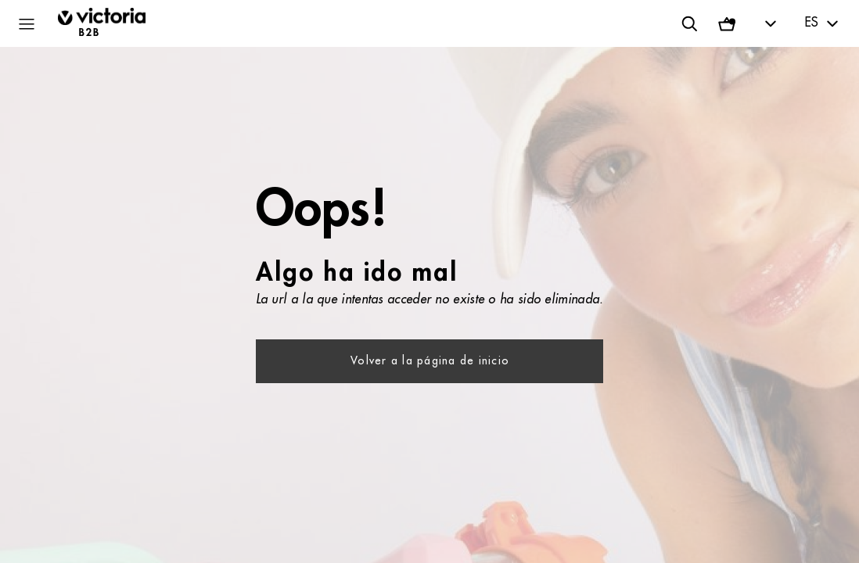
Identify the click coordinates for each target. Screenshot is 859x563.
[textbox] (823, 23)
